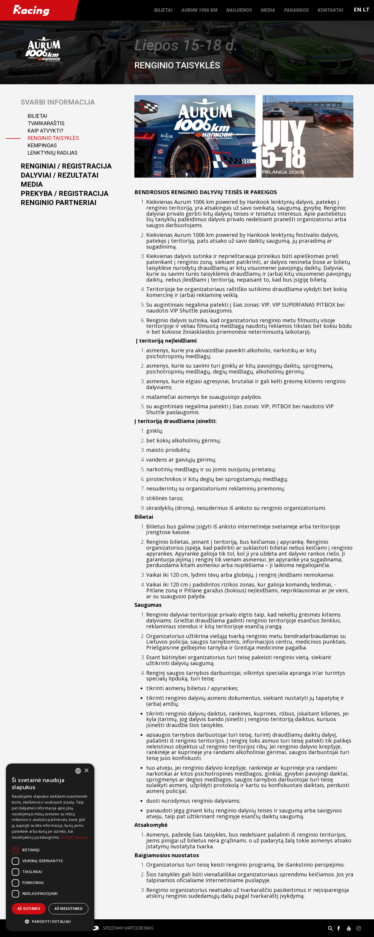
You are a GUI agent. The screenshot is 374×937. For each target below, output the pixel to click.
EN (357, 9)
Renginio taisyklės (53, 138)
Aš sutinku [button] (28, 908)
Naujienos (239, 10)
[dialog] (50, 847)
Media (268, 10)
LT (366, 9)
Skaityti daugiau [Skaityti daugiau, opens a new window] (74, 837)
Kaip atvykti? (45, 131)
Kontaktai (330, 10)
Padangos (296, 10)
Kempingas (42, 145)
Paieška (330, 928)
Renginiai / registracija (66, 166)
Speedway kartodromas (128, 928)
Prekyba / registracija (64, 193)
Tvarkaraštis (46, 123)
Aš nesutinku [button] (69, 908)
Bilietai (163, 10)
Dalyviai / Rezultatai (59, 175)
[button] (50, 921)
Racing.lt (37, 10)
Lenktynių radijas (53, 153)
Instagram (358, 928)
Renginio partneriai (58, 203)
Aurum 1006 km (199, 10)
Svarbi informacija (58, 102)
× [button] (86, 771)
